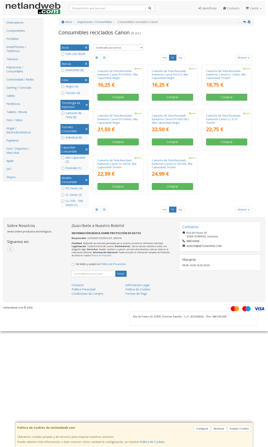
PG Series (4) (71, 188)
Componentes (15, 31)
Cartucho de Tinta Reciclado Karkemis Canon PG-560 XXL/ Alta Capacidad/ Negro (170, 196)
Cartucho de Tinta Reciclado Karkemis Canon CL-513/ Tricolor (223, 196)
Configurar (202, 428)
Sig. (180, 57)
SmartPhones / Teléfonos (16, 49)
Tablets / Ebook (16, 112)
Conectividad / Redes (20, 79)
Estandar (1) (71, 168)
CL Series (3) (71, 195)
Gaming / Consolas (18, 87)
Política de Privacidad (101, 371)
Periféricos (13, 104)
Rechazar (219, 428)
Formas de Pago (136, 409)
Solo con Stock (73, 54)
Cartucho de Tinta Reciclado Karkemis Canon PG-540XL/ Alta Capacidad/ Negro (117, 196)
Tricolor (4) (70, 93)
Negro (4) (69, 86)
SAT (9, 169)
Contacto (231, 8)
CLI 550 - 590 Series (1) (72, 203)
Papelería (12, 140)
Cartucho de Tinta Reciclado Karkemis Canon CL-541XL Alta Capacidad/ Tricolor (116, 279)
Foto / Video (14, 120)
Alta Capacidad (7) (73, 160)
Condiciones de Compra (87, 409)
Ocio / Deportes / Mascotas (17, 151)
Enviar (120, 389)
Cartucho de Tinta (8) (71, 115)
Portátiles (12, 39)
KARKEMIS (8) (72, 70)
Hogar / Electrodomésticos (18, 130)
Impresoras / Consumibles (14, 69)
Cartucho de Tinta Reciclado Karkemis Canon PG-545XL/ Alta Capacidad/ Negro (117, 113)
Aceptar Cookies (239, 428)
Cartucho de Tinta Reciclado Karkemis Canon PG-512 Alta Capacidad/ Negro (170, 113)
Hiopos (11, 177)
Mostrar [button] (243, 57)
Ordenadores (15, 22)
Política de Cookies (152, 442)
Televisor (12, 59)
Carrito (254, 8)
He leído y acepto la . (101, 380)
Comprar (118, 136)
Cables (10, 96)
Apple (10, 161)
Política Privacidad (83, 405)
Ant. (165, 57)
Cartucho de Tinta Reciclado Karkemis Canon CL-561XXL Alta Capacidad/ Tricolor (172, 279)
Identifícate (207, 8)
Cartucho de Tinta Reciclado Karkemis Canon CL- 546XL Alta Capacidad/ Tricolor (226, 113)
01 (172, 57)
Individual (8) (71, 137)
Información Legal (137, 401)
